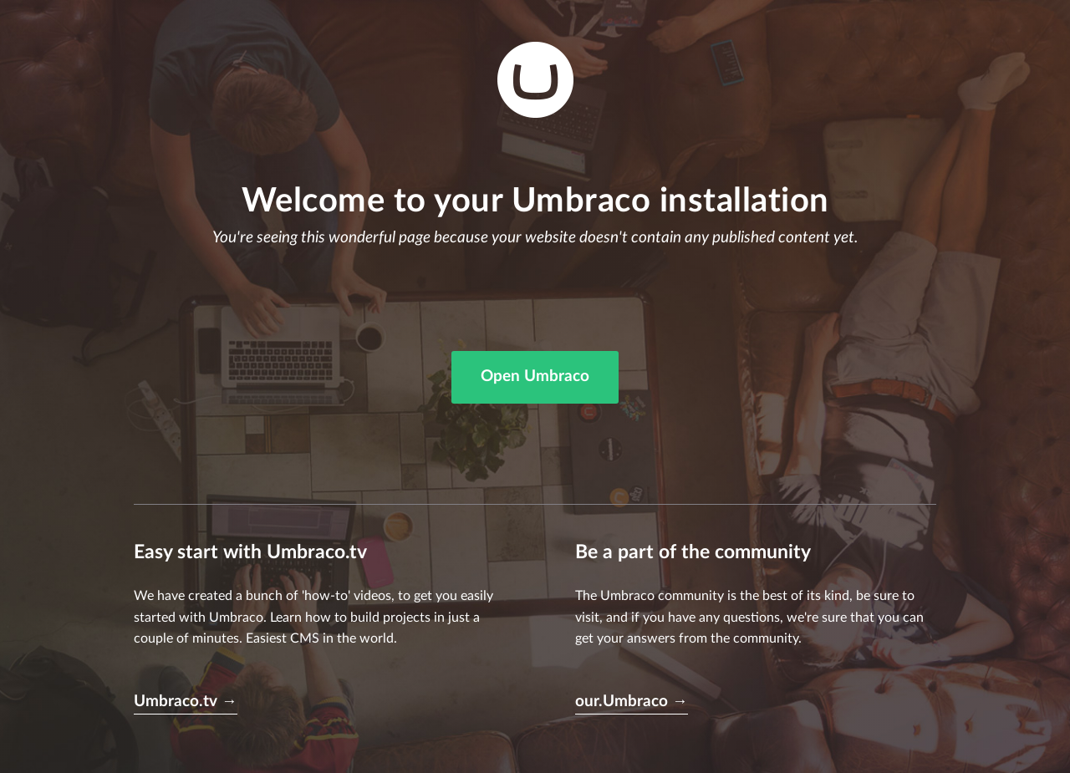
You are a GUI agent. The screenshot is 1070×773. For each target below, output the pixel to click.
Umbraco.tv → (185, 701)
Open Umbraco (535, 376)
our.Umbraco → (631, 701)
